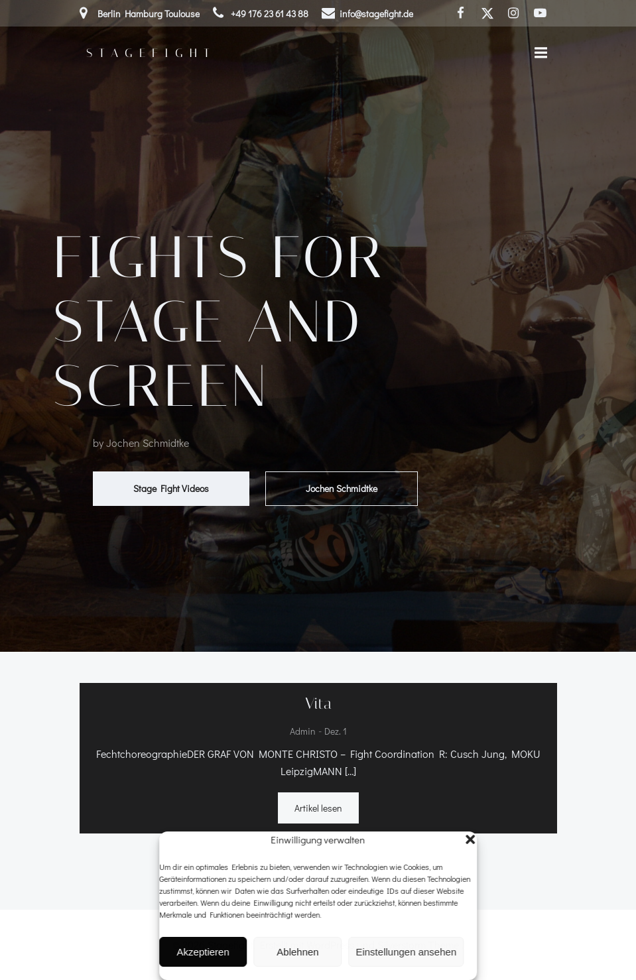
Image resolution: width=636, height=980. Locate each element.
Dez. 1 (335, 731)
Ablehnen (297, 951)
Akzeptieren (203, 951)
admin (303, 731)
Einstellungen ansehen (405, 951)
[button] (470, 839)
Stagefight (151, 53)
